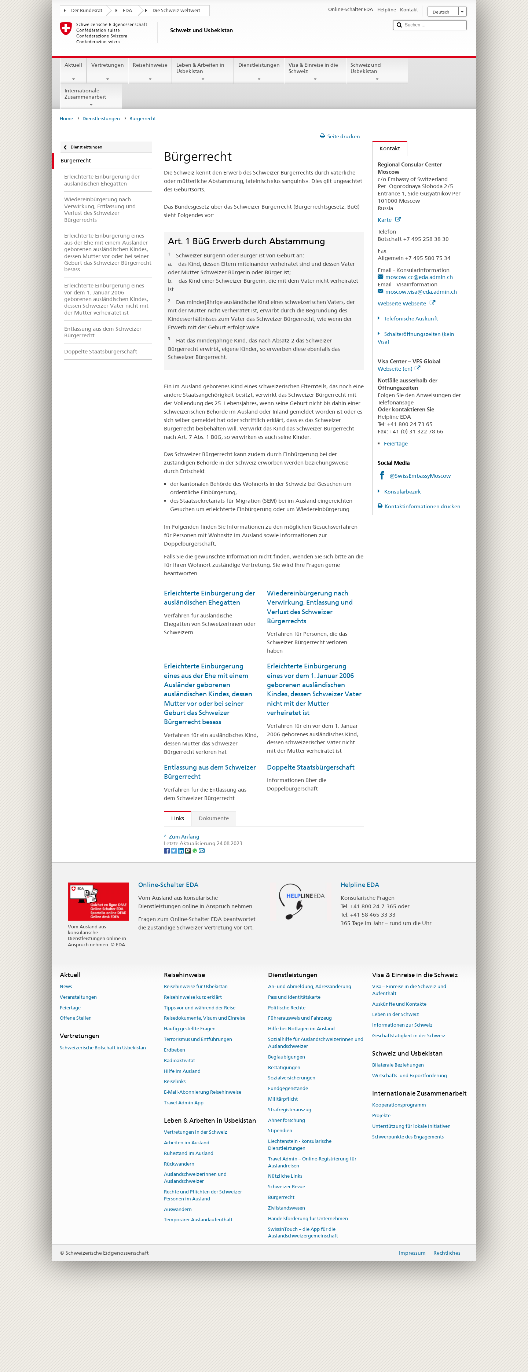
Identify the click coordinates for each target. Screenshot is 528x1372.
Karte (389, 219)
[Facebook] (167, 928)
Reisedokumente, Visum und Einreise (204, 1096)
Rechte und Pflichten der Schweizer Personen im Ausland (203, 1273)
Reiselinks (175, 1160)
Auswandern (178, 1287)
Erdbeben (174, 1128)
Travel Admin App (183, 1181)
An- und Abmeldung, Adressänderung (309, 1064)
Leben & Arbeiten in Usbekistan (203, 72)
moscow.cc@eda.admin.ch (419, 277)
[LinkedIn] (181, 928)
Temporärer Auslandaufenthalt (198, 1298)
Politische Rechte (286, 1086)
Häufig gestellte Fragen (190, 1107)
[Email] (202, 928)
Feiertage (396, 443)
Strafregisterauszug (289, 1188)
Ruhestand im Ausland (188, 1231)
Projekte (381, 1193)
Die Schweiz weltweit (176, 10)
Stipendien (280, 1209)
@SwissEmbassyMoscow (420, 475)
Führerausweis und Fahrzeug (300, 1096)
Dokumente (214, 818)
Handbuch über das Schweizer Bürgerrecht (227, 890)
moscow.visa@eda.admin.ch (421, 291)
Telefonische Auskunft (410, 319)
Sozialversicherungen (291, 1156)
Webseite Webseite (406, 303)
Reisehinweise (150, 72)
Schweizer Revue (286, 1265)
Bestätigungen (284, 1145)
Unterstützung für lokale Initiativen (411, 1204)
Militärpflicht (283, 1177)
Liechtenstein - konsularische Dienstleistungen (299, 1223)
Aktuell (73, 72)
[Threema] (188, 928)
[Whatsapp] (195, 928)
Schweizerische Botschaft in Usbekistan (103, 1126)
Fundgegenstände (288, 1167)
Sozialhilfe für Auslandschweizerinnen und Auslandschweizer (315, 1121)
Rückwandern (179, 1242)
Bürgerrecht (281, 1276)
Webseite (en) (399, 368)
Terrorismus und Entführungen (198, 1117)
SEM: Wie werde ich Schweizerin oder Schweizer (234, 834)
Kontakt (386, 148)
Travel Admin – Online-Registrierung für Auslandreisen (312, 1240)
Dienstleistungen (259, 72)
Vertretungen (107, 72)
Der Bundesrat (86, 10)
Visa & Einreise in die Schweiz (315, 72)
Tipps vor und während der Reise (199, 1086)
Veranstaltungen (78, 1075)
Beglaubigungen (286, 1135)
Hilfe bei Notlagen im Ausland (301, 1107)
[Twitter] (174, 928)
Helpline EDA (360, 963)
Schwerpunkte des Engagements (408, 1215)
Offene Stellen (76, 1096)
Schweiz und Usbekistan (377, 72)
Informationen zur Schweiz (402, 1103)
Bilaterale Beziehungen (398, 1143)
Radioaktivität (179, 1138)
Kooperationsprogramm (399, 1183)
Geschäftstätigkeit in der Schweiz (408, 1114)
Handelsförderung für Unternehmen (308, 1296)
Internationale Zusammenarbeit (91, 97)
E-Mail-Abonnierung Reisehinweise (202, 1170)
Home (66, 118)
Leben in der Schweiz (395, 1093)
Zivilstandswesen (286, 1286)
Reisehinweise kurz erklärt (193, 1075)
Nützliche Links (285, 1254)
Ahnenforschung (286, 1198)
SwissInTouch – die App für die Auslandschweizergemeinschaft (303, 1311)
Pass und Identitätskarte (294, 1075)
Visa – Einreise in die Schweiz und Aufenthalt (409, 1068)
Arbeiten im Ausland (186, 1221)
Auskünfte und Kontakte (399, 1082)
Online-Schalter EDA (168, 963)
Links (174, 818)
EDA (127, 10)
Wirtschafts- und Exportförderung (409, 1153)
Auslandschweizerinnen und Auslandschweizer (195, 1256)
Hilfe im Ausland (182, 1149)
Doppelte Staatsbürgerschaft (311, 767)
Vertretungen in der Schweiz (195, 1210)
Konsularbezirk (402, 492)
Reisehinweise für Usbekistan (196, 1064)
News (66, 1064)
